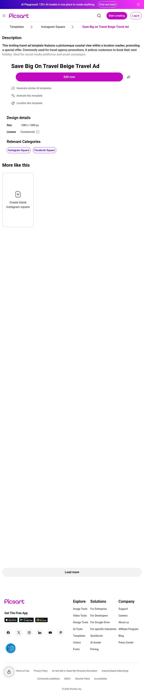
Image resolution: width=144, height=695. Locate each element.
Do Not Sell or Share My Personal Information (74, 671)
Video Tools (80, 615)
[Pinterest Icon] (60, 632)
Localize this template (29, 103)
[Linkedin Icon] (40, 632)
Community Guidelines (48, 678)
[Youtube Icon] (50, 632)
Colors (77, 642)
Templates (79, 635)
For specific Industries (103, 629)
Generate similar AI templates (34, 88)
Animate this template (29, 95)
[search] (99, 15)
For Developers (99, 615)
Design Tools (80, 622)
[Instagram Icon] (29, 632)
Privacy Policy (41, 671)
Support (123, 608)
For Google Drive (100, 622)
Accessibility (100, 678)
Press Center (126, 642)
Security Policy (82, 678)
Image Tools (80, 608)
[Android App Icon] (26, 621)
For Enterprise (98, 608)
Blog (121, 635)
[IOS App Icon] (11, 621)
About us (123, 622)
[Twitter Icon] (18, 632)
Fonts (76, 649)
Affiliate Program (128, 629)
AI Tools (78, 629)
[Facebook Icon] (8, 632)
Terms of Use (22, 671)
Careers (123, 615)
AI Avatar (95, 642)
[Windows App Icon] (41, 621)
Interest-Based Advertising (115, 671)
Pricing (94, 649)
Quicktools (96, 635)
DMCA (67, 678)
